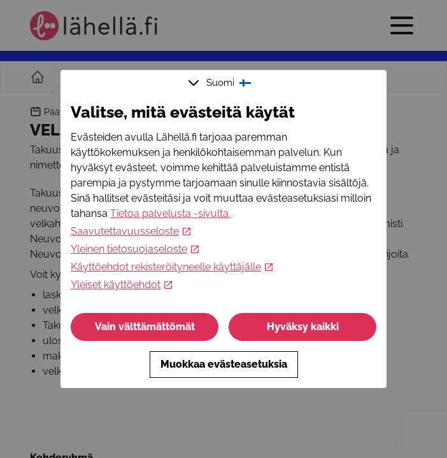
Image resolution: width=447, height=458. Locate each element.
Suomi (221, 82)
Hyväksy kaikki (303, 327)
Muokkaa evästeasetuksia (223, 364)
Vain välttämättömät (145, 327)
